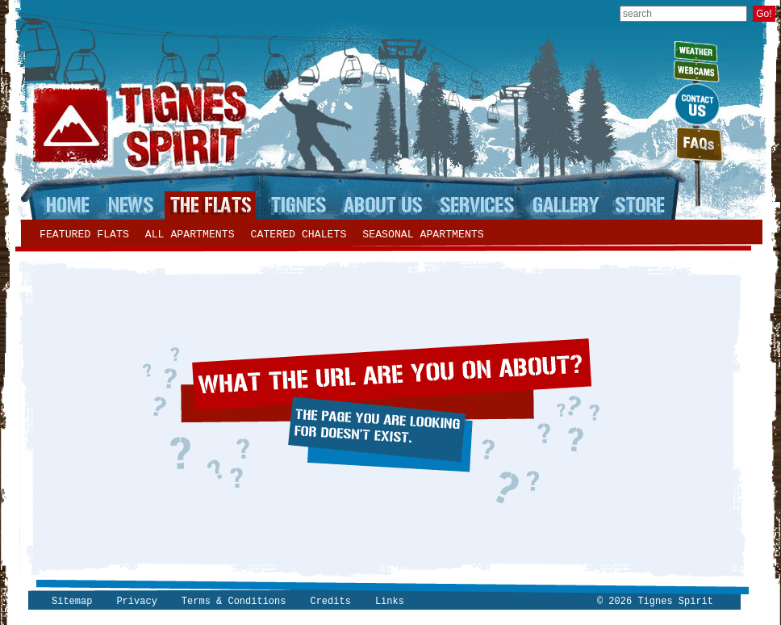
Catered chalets (299, 235)
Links (389, 601)
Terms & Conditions (234, 601)
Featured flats (84, 235)
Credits (330, 601)
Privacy (136, 601)
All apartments (190, 235)
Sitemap (72, 601)
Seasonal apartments (422, 235)
